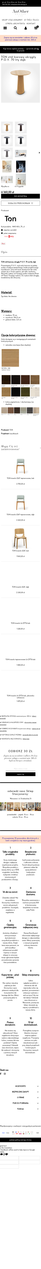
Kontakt (31, 24)
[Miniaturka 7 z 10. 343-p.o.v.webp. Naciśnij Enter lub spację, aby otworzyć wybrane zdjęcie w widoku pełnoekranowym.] (7, 166)
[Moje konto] (26, 28)
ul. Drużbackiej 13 (24, 799)
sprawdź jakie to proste (30, 735)
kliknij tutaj (26, 739)
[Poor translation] (5, 1154)
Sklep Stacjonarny (12, 20)
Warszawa (14, 799)
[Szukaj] (15, 28)
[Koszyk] (36, 28)
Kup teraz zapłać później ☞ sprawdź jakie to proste (20, 49)
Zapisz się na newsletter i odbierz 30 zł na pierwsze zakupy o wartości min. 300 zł (20, 38)
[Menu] (5, 28)
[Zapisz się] (20, 774)
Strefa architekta (15, 24)
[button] (39, 153)
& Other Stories (31, 20)
